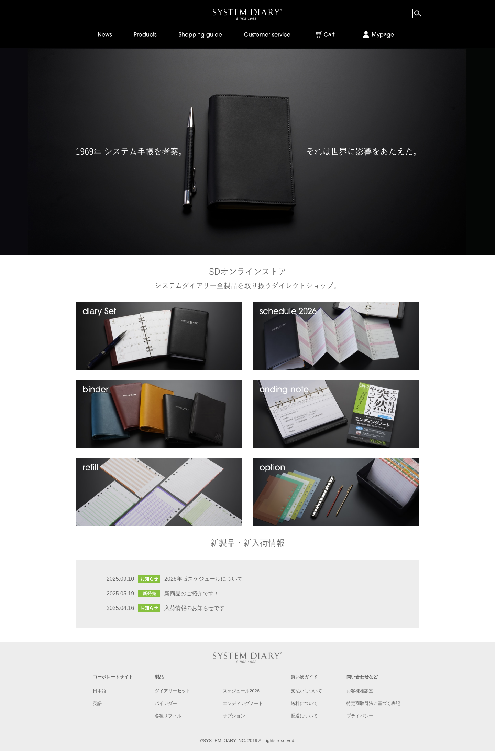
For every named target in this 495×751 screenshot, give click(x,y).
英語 (97, 703)
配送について (304, 715)
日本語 (99, 691)
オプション (234, 715)
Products (145, 35)
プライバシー (359, 715)
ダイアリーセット (172, 691)
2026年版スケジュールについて (203, 579)
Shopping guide (200, 35)
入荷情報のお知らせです (194, 608)
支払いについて (306, 691)
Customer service (267, 35)
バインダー (166, 703)
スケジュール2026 (241, 691)
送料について (304, 703)
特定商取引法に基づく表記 (373, 703)
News (105, 35)
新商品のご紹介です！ (191, 593)
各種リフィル (168, 715)
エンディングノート (243, 703)
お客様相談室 (359, 691)
